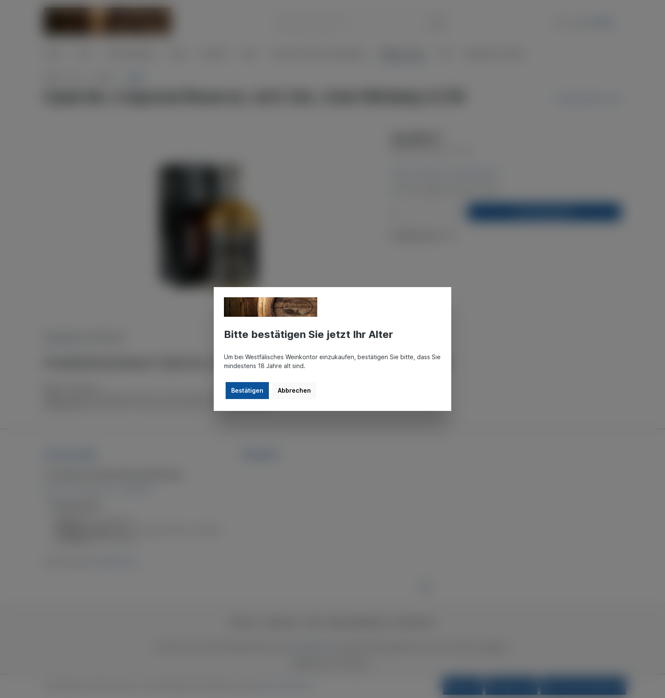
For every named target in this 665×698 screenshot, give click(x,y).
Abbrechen (294, 390)
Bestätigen (247, 390)
